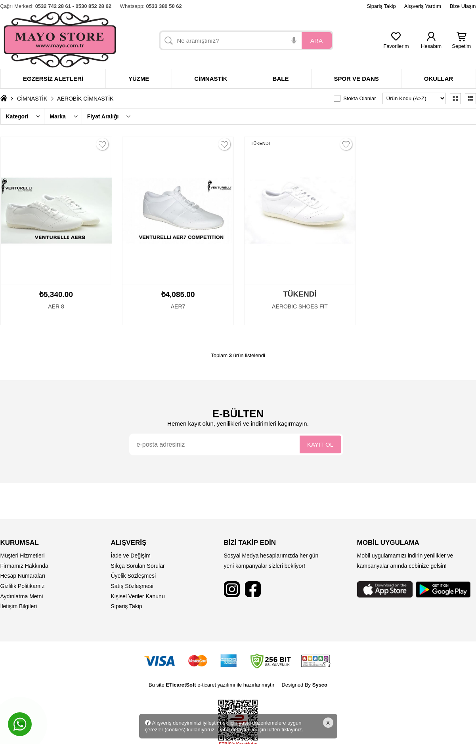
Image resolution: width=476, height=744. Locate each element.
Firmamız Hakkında (24, 566)
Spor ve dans (356, 78)
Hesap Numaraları (23, 576)
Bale (281, 78)
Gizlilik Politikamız (22, 586)
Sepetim (461, 43)
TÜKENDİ (260, 143)
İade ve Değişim (131, 555)
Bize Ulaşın (463, 6)
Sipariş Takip (381, 6)
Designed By (304, 685)
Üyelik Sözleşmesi (133, 576)
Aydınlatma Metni (21, 596)
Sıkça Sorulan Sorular (138, 566)
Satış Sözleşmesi (132, 586)
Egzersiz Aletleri (53, 78)
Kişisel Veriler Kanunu (138, 596)
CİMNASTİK (32, 98)
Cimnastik (210, 78)
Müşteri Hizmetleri (22, 555)
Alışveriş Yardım (422, 6)
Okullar (438, 78)
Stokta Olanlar (359, 98)
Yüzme (138, 78)
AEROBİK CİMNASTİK (85, 98)
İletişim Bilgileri (18, 606)
